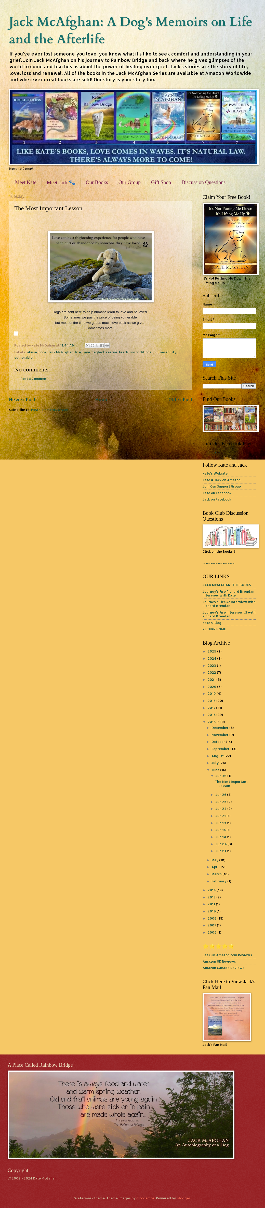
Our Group (129, 182)
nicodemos (145, 1198)
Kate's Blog (212, 623)
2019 (212, 693)
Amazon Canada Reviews (223, 968)
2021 (212, 679)
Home (102, 399)
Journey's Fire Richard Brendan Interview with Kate (228, 593)
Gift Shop (161, 182)
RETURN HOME (214, 629)
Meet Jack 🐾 (61, 182)
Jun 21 (221, 816)
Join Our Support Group (222, 486)
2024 (212, 658)
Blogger (183, 1198)
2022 (212, 672)
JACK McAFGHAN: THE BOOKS (227, 585)
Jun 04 (222, 844)
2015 (212, 722)
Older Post (180, 399)
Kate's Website (215, 473)
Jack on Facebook (217, 499)
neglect (97, 352)
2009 (212, 918)
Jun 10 (221, 837)
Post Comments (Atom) (50, 410)
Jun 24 (221, 809)
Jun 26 (221, 795)
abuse (32, 352)
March (216, 874)
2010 (212, 911)
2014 (212, 890)
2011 (212, 904)
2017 (212, 708)
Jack (216, 452)
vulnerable (23, 357)
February (219, 881)
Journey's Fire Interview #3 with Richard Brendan (229, 614)
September (220, 749)
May (215, 860)
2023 (212, 665)
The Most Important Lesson (231, 783)
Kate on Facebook (217, 493)
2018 (212, 701)
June (215, 770)
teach (123, 352)
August (217, 756)
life (78, 352)
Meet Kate (25, 182)
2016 (212, 715)
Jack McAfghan (60, 352)
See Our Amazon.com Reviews (227, 955)
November (220, 735)
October (218, 742)
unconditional (141, 352)
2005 (212, 932)
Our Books (97, 182)
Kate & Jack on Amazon (222, 480)
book (42, 352)
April (216, 867)
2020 (212, 687)
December (220, 728)
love (86, 352)
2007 (212, 925)
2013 (212, 897)
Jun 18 (221, 830)
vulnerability (165, 352)
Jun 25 (221, 802)
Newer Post (22, 399)
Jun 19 (221, 823)
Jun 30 (221, 776)
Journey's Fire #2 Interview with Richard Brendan (229, 604)
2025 (212, 651)
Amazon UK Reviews (219, 961)
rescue (111, 352)
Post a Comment (34, 379)
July (215, 763)
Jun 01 (221, 851)
